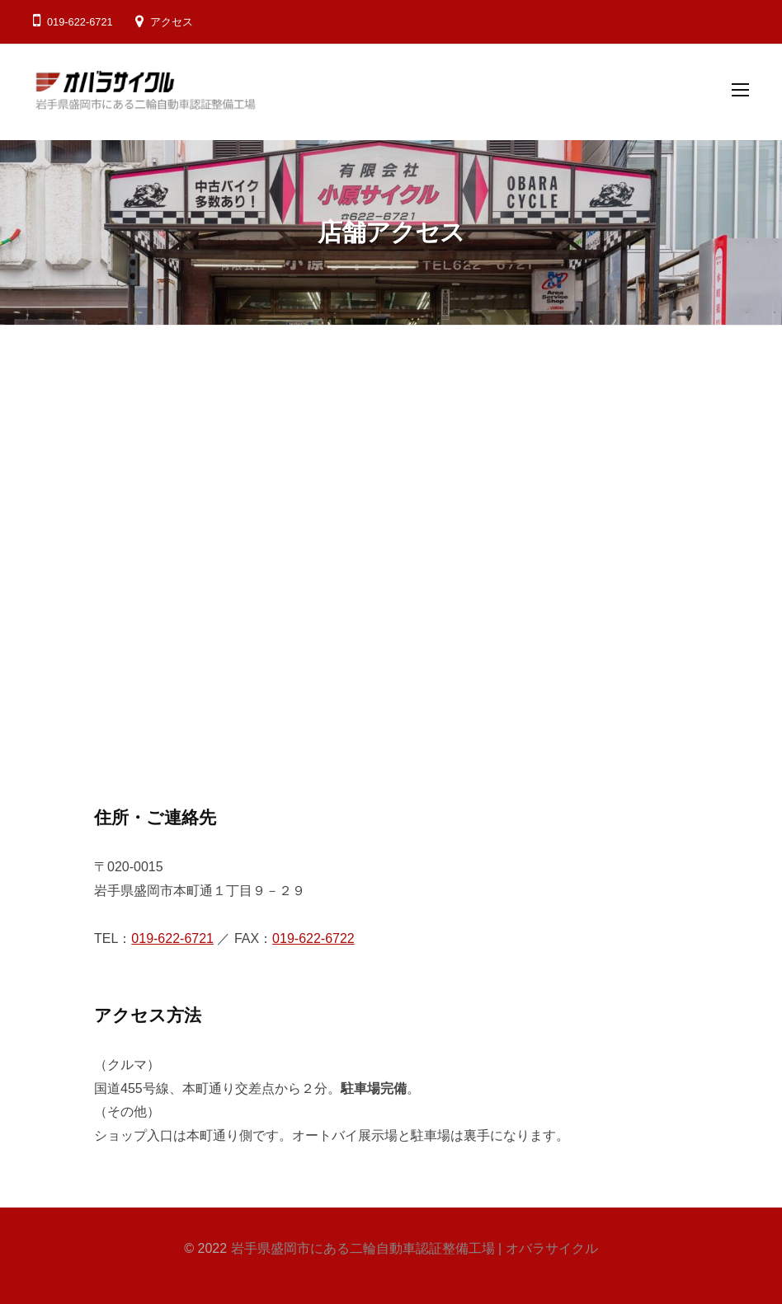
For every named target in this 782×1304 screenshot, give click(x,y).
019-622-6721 (172, 938)
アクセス (171, 22)
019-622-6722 (313, 938)
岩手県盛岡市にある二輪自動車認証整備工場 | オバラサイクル (414, 1248)
